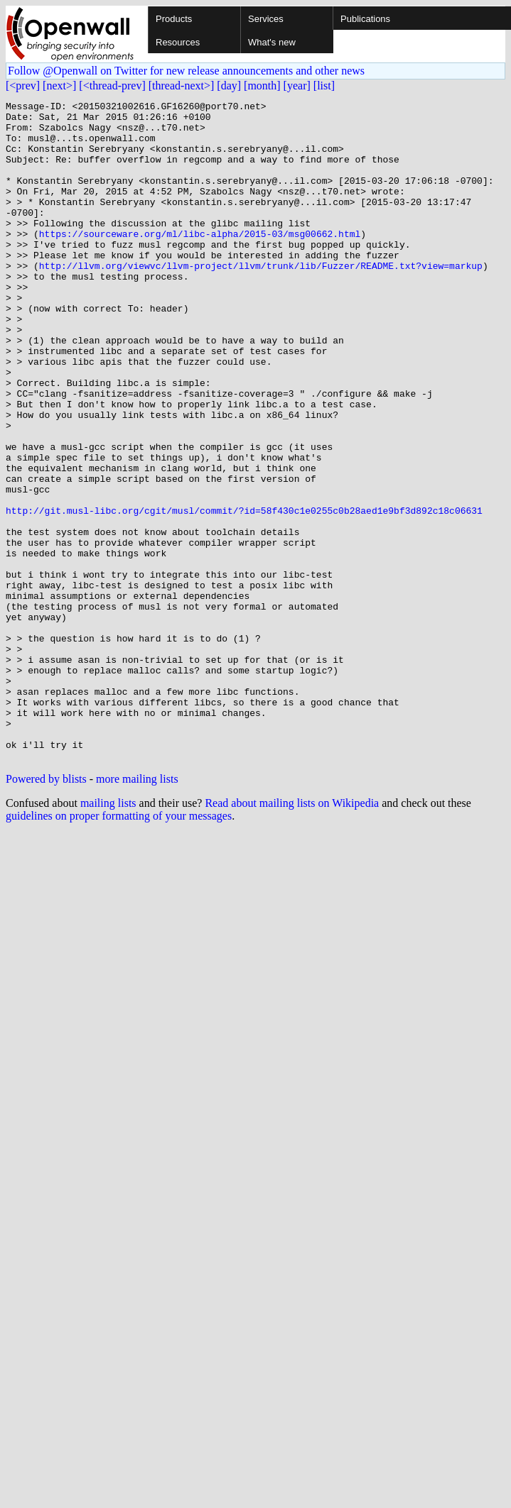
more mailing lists (137, 911)
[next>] (59, 85)
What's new (272, 42)
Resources (178, 42)
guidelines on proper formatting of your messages (119, 948)
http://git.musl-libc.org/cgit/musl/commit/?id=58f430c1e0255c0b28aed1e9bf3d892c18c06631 (244, 593)
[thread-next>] (182, 85)
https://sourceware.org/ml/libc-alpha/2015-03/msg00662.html (199, 261)
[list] (324, 85)
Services (266, 18)
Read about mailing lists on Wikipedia (292, 935)
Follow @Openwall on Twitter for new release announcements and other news (186, 71)
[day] (229, 85)
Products (174, 18)
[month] (262, 85)
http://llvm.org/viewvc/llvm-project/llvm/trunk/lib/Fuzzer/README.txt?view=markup (261, 299)
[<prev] (23, 85)
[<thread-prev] (112, 85)
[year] (297, 85)
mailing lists (108, 935)
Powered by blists (46, 911)
